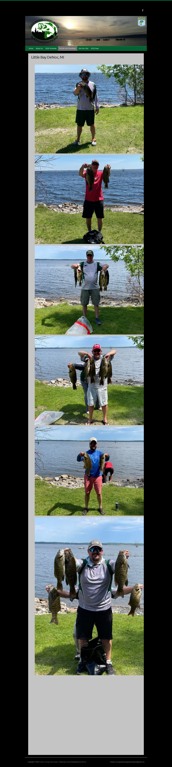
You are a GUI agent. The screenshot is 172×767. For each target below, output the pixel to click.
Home (31, 48)
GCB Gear (95, 48)
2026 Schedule (50, 48)
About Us (39, 48)
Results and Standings (67, 48)
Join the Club (83, 48)
